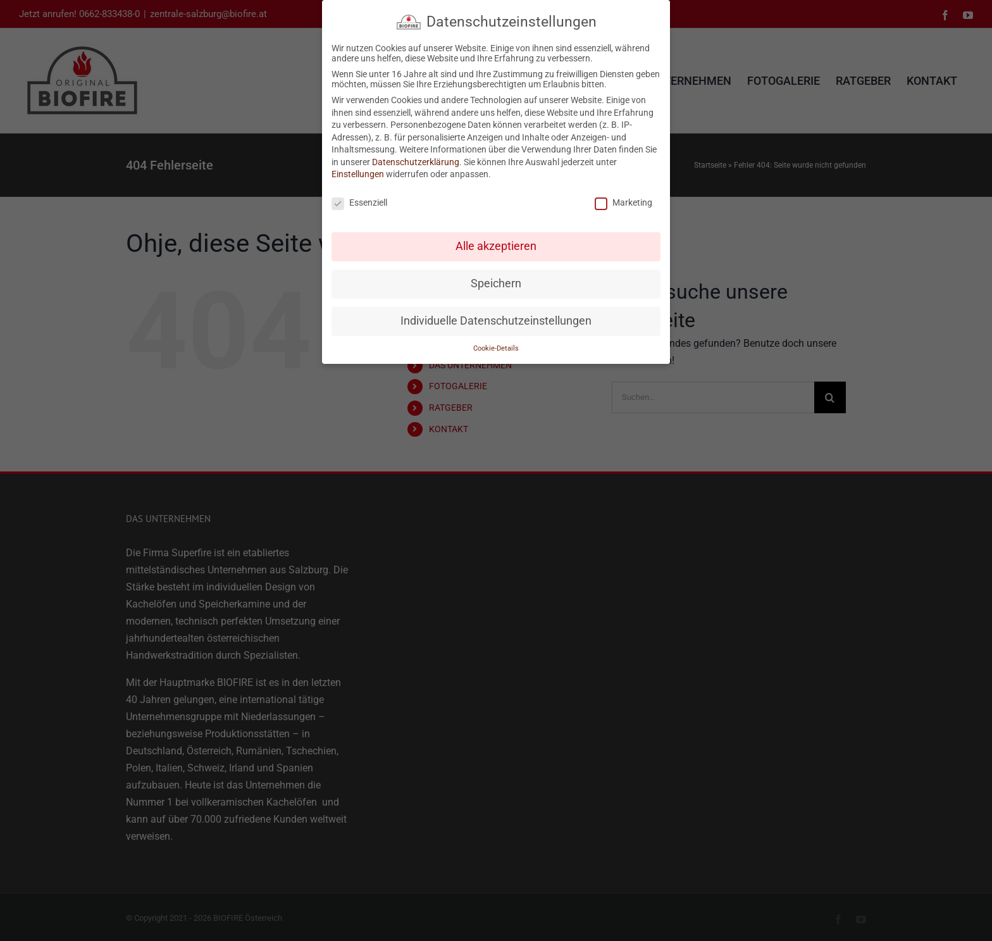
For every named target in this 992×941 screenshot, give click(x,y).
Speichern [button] (496, 281)
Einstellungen (358, 172)
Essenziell (359, 201)
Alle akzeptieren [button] (496, 244)
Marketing (623, 201)
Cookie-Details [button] (496, 346)
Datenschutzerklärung (415, 160)
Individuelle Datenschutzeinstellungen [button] (496, 319)
